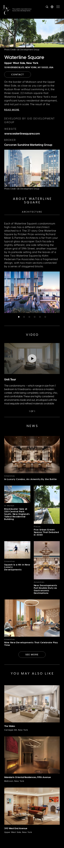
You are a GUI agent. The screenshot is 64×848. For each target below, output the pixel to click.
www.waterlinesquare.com (22, 133)
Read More (11, 109)
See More (32, 654)
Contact (17, 74)
